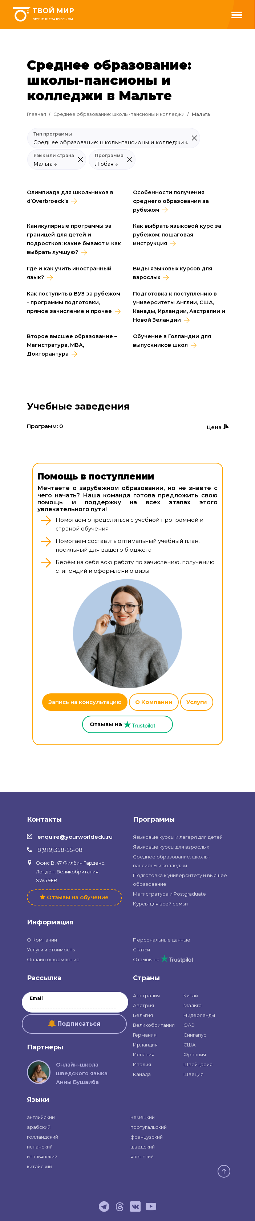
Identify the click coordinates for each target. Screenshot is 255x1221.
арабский (38, 1127)
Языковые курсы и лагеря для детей (178, 837)
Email (36, 998)
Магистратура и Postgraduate (169, 894)
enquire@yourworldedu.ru (75, 836)
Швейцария (197, 1064)
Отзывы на (163, 959)
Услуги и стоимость (51, 949)
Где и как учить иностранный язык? (69, 273)
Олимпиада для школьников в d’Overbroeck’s (70, 196)
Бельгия (143, 1015)
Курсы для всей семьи (160, 904)
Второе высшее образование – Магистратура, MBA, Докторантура (72, 345)
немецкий (142, 1117)
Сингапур (195, 1035)
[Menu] (236, 15)
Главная (36, 114)
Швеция (193, 1074)
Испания (143, 1054)
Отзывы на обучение (78, 897)
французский (146, 1137)
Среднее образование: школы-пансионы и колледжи (119, 114)
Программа (109, 155)
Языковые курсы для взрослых (171, 847)
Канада (142, 1074)
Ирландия (145, 1045)
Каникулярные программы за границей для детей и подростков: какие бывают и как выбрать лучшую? (74, 239)
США (189, 1045)
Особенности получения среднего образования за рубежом (171, 201)
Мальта (192, 1005)
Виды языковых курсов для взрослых (172, 273)
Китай (190, 995)
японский (142, 1156)
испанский (40, 1147)
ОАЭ (189, 1025)
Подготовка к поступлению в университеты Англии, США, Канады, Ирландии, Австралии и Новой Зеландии (179, 306)
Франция (194, 1054)
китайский (39, 1166)
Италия (142, 1064)
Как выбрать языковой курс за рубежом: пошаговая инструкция (177, 235)
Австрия (143, 1005)
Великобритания (154, 1025)
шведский (142, 1147)
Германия (145, 1035)
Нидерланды (199, 1015)
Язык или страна (53, 155)
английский (41, 1117)
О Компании (154, 701)
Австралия (146, 995)
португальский (148, 1127)
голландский (42, 1137)
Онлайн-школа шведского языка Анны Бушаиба (82, 1073)
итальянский (42, 1156)
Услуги (196, 701)
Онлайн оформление (53, 959)
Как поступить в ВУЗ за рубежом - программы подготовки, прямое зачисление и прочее (73, 302)
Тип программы (52, 134)
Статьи (141, 949)
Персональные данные (161, 940)
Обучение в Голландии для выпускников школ (172, 340)
